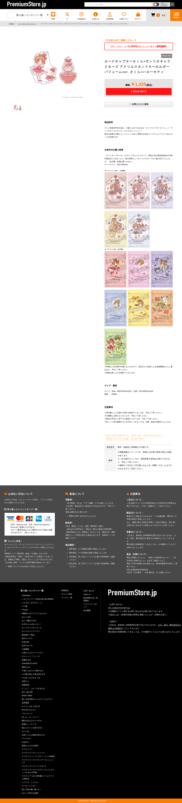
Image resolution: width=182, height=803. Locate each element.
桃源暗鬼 (25, 685)
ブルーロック (27, 713)
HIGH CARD (27, 696)
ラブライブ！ (27, 749)
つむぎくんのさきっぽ (31, 678)
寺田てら (25, 681)
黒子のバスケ (27, 638)
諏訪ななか (26, 667)
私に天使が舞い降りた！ (32, 789)
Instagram (81, 16)
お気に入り (123, 16)
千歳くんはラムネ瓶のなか (32, 671)
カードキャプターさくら (27, 24)
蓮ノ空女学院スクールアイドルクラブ (37, 699)
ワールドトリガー (29, 786)
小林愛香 (25, 649)
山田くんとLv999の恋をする (33, 735)
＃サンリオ (136, 435)
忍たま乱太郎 (27, 692)
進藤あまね (26, 660)
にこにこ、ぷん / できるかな (33, 688)
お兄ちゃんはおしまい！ (32, 624)
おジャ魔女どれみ (29, 621)
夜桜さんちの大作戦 (30, 746)
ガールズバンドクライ (31, 631)
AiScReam (26, 596)
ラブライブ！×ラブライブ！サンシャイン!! (37, 761)
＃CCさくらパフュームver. (117, 439)
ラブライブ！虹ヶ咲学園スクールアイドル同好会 (38, 777)
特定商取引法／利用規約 (90, 599)
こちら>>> (40, 566)
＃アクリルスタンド (152, 435)
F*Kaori (25, 610)
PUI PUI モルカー (29, 710)
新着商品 (65, 590)
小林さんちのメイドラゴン (32, 653)
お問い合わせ (88, 591)
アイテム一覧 (66, 598)
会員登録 (109, 16)
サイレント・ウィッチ (31, 656)
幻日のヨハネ (27, 646)
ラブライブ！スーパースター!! (34, 766)
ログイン (138, 16)
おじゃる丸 (26, 617)
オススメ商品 (66, 594)
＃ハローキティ (138, 439)
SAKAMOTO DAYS (29, 663)
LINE (53, 16)
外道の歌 (25, 642)
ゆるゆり (25, 742)
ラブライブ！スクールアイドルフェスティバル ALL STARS (38, 771)
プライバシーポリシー (90, 605)
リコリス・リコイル (30, 782)
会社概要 (87, 610)
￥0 (158, 15)
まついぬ (25, 731)
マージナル (26, 738)
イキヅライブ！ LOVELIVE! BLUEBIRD (38, 599)
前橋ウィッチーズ (29, 724)
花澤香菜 (25, 703)
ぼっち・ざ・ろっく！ (31, 717)
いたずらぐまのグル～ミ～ (32, 603)
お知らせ (95, 16)
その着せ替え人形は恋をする (33, 674)
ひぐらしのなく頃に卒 (31, 706)
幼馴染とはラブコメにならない (34, 613)
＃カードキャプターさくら (117, 435)
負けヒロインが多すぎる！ (32, 728)
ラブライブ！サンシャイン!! (33, 753)
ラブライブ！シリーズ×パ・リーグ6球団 (38, 756)
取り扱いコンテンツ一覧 (29, 15)
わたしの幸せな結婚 (30, 793)
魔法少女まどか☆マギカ (32, 721)
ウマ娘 (24, 606)
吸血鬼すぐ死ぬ (28, 635)
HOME (11, 24)
